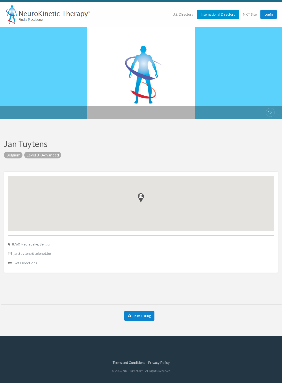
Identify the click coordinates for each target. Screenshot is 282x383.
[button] (141, 198)
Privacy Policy (159, 362)
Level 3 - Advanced (42, 154)
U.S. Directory (183, 14)
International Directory (218, 14)
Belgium (13, 154)
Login (268, 14)
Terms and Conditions (128, 362)
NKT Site (250, 14)
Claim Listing (139, 316)
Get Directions (25, 263)
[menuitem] (183, 14)
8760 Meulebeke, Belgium (32, 244)
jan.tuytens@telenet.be (32, 253)
